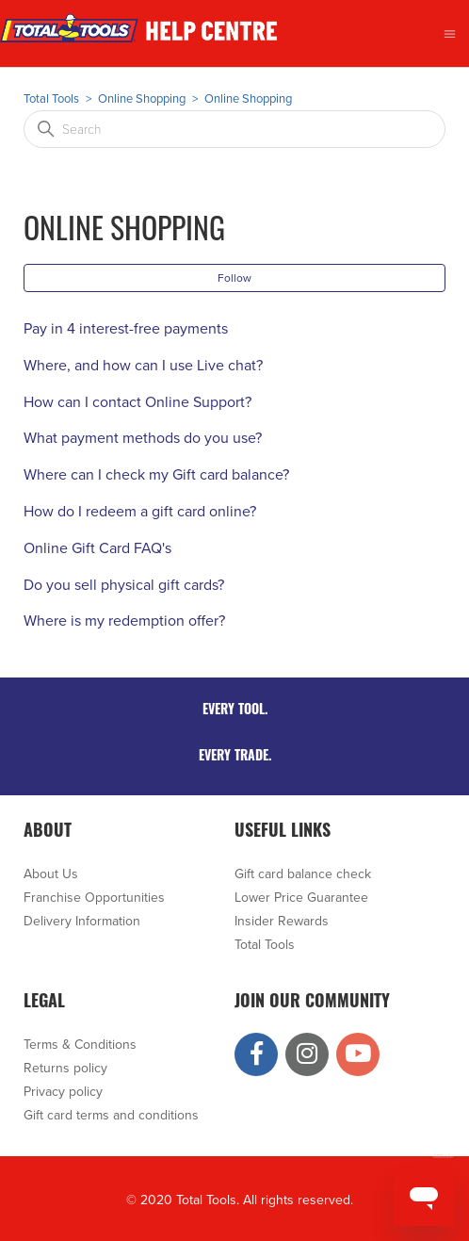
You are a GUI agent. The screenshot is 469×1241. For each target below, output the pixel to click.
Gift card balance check (302, 874)
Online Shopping (142, 98)
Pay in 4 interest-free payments (126, 328)
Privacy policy (63, 1092)
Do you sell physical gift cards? (124, 585)
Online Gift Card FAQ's (97, 548)
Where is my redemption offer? (124, 621)
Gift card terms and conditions (111, 1115)
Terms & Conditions (80, 1045)
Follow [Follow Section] (234, 278)
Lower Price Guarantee (301, 898)
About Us (51, 874)
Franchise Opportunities (94, 898)
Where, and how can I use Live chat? (143, 365)
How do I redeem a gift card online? (140, 511)
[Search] (234, 129)
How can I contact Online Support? (137, 402)
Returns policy (65, 1068)
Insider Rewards (281, 921)
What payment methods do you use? (143, 438)
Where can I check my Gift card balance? (156, 474)
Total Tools (51, 98)
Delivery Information (82, 921)
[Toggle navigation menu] (450, 33)
